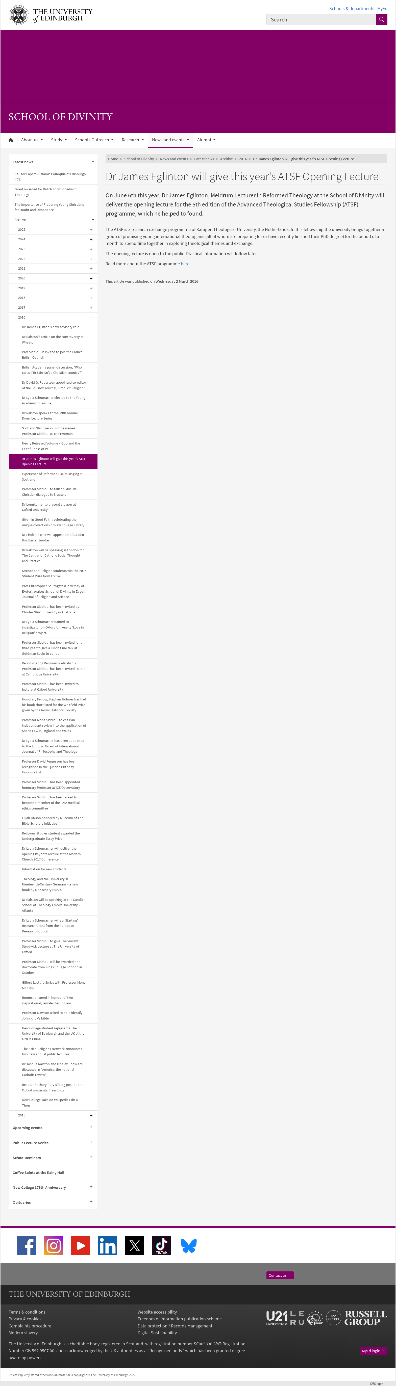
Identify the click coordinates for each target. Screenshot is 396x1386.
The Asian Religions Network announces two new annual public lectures (52, 1052)
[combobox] (321, 19)
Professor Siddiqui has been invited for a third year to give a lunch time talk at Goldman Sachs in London (52, 648)
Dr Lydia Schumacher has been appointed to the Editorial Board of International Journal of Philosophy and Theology (53, 746)
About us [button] (30, 140)
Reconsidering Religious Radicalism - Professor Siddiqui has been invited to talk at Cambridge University (53, 668)
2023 (21, 249)
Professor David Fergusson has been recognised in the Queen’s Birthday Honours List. (49, 766)
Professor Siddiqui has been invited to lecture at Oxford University (50, 687)
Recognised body (166, 1350)
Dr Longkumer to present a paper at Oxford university (49, 507)
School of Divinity (139, 158)
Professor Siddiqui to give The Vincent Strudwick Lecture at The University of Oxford (50, 946)
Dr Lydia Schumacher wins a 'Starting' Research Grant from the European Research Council (50, 925)
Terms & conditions (27, 1312)
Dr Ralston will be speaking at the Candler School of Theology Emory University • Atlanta (53, 905)
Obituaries (22, 1202)
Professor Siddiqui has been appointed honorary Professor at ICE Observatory (51, 785)
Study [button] (57, 140)
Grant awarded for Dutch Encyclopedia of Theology (46, 192)
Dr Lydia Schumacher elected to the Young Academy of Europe (53, 400)
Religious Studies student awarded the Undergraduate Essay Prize (51, 836)
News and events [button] (169, 140)
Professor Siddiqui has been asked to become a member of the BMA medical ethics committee (51, 802)
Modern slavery (23, 1333)
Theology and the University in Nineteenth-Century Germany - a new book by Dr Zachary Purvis (50, 884)
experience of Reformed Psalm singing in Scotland (52, 477)
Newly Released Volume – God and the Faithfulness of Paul (51, 446)
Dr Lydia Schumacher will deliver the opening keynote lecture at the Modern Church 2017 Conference (51, 853)
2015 (21, 1115)
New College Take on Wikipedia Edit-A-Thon (50, 1102)
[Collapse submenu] (92, 161)
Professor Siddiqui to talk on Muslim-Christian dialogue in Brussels (49, 492)
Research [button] (131, 140)
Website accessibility (157, 1312)
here (185, 264)
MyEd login (373, 1350)
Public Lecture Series (30, 1142)
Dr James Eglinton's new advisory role (50, 327)
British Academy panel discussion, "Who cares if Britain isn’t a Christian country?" (52, 370)
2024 (21, 239)
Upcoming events (27, 1127)
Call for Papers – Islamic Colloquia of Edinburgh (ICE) (50, 177)
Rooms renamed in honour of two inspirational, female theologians (47, 1000)
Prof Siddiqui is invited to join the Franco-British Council (53, 355)
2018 (21, 297)
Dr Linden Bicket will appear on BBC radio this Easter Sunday (53, 537)
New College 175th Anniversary (39, 1187)
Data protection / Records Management (175, 1326)
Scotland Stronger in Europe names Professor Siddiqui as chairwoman (48, 431)
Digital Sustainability (157, 1333)
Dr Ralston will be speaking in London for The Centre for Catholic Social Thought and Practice (53, 555)
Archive (20, 219)
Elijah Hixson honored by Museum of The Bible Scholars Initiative (52, 821)
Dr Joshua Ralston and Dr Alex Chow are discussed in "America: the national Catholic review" (52, 1069)
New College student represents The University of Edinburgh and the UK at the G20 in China (53, 1033)
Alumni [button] (204, 140)
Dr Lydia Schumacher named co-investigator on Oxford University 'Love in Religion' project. (53, 627)
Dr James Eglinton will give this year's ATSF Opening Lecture (54, 461)
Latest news (23, 161)
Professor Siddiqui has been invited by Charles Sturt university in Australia (50, 609)
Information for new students (44, 869)
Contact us (280, 1275)
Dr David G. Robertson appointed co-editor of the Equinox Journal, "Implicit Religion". (54, 385)
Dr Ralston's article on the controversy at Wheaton (53, 339)
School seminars (27, 1157)
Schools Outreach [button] (92, 140)
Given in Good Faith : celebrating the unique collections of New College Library (53, 522)
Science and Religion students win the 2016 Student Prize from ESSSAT (54, 573)
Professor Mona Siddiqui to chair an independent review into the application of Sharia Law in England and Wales (54, 725)
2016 (21, 317)
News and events (174, 158)
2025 (21, 229)
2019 (21, 288)
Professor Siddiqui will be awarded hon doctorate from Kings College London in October (52, 967)
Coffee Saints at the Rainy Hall (38, 1172)
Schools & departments (351, 8)
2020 (21, 278)
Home (113, 158)
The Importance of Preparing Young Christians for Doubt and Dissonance (49, 207)
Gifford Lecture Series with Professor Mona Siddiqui (54, 985)
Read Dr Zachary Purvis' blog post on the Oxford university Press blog (52, 1087)
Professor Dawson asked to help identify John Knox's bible (52, 1015)
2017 (21, 307)
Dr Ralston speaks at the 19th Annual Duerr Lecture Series (50, 416)
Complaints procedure (30, 1326)
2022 (21, 258)
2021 (21, 268)
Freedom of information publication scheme (180, 1319)
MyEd (382, 8)
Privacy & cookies (25, 1319)
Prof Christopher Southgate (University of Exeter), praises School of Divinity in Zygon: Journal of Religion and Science (54, 591)
